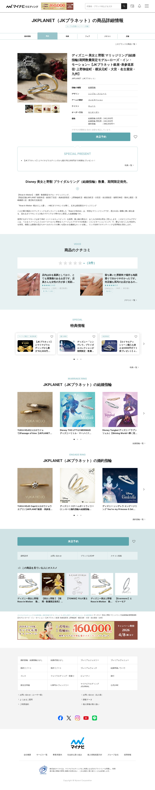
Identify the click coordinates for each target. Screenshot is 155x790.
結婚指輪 (92, 87)
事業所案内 (57, 755)
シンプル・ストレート (97, 93)
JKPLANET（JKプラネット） (73, 615)
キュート (92, 106)
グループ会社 (113, 755)
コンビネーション (95, 100)
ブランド (57, 615)
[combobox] (103, 6)
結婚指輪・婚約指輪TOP (43, 615)
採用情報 (127, 755)
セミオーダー (93, 112)
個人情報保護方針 (94, 755)
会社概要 (27, 755)
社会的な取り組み (74, 755)
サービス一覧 (41, 755)
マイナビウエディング (25, 615)
